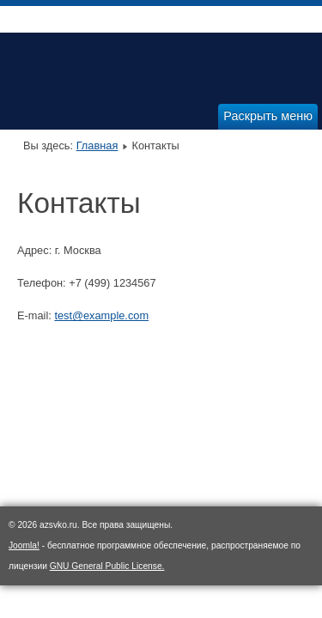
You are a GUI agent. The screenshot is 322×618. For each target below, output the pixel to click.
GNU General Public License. (107, 566)
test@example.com (101, 315)
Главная (97, 145)
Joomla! (24, 545)
